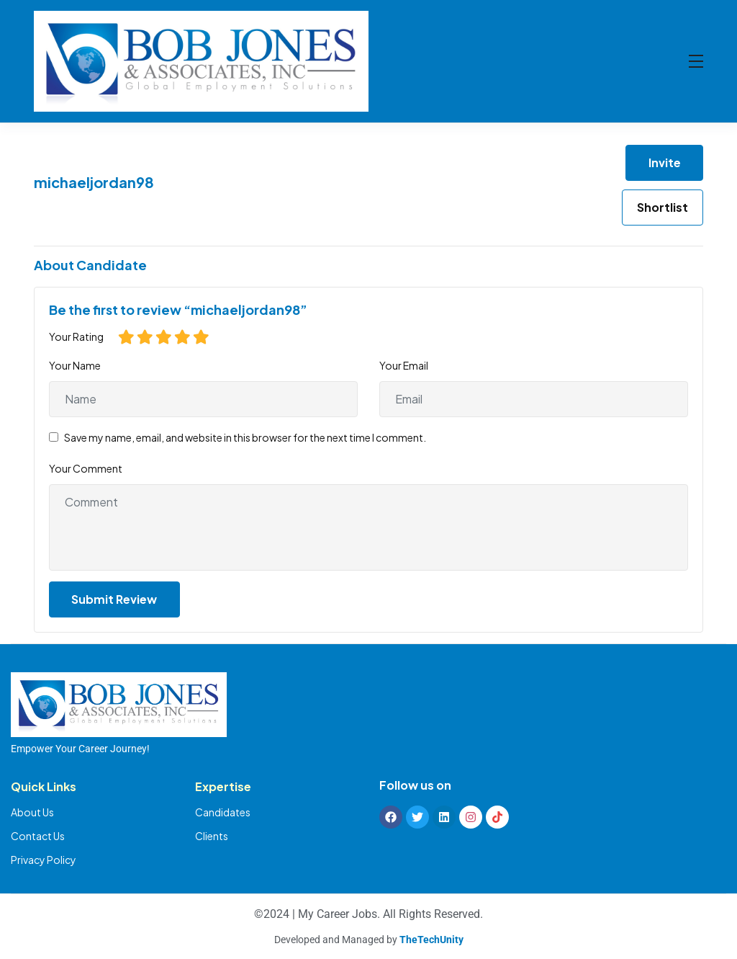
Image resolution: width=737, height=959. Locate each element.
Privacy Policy (43, 859)
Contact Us (38, 835)
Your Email (403, 365)
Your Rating (76, 336)
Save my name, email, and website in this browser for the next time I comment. (245, 437)
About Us (32, 812)
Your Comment (85, 468)
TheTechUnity (431, 939)
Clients (211, 835)
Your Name (75, 365)
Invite (664, 162)
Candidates (222, 812)
